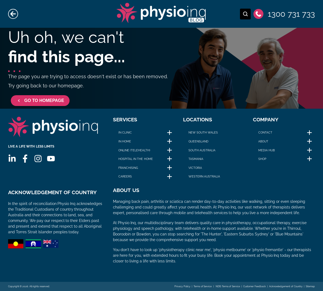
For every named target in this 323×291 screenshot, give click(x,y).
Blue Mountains (289, 234)
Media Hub (266, 150)
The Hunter (211, 234)
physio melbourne (229, 250)
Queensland (198, 141)
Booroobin (122, 234)
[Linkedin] (12, 159)
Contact (265, 132)
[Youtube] (51, 159)
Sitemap (310, 286)
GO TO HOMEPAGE (40, 100)
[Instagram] (38, 159)
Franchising (128, 167)
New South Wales (203, 132)
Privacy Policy (182, 286)
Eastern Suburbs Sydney (246, 234)
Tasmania (195, 158)
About (263, 141)
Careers (125, 176)
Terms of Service (203, 286)
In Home (124, 141)
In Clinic (125, 132)
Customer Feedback (254, 286)
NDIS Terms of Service (227, 286)
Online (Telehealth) (134, 150)
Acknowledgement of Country (285, 286)
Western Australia (204, 176)
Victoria (195, 167)
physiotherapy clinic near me (185, 250)
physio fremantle (268, 250)
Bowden (143, 234)
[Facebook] (25, 159)
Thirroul (294, 228)
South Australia (201, 150)
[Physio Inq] (53, 127)
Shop (262, 158)
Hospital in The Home (135, 158)
